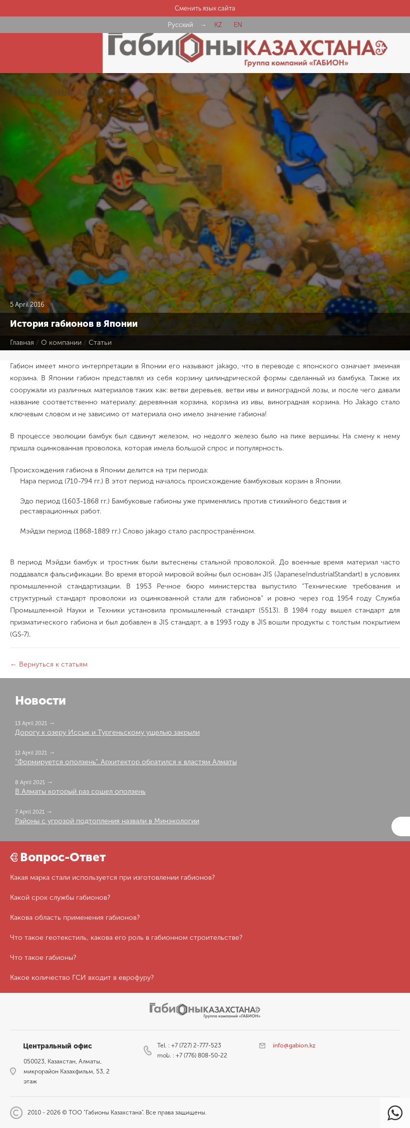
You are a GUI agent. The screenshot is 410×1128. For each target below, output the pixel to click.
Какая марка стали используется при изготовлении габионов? (112, 877)
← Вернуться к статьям (49, 664)
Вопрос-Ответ (63, 857)
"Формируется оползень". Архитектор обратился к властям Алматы (126, 762)
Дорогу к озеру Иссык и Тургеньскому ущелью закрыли (107, 732)
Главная (22, 342)
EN (238, 25)
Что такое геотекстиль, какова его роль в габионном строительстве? (126, 937)
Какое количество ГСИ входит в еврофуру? (82, 977)
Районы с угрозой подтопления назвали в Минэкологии (107, 821)
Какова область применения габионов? (75, 917)
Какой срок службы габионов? (60, 897)
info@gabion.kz (294, 1045)
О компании (61, 342)
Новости (40, 700)
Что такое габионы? (43, 957)
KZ (218, 25)
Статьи (100, 342)
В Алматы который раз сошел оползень (80, 791)
